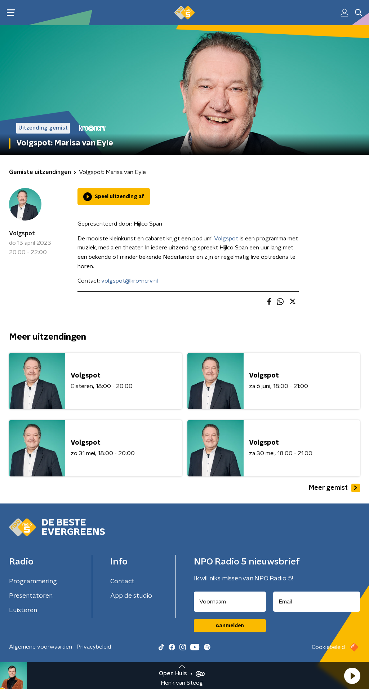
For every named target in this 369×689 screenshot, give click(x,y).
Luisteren (23, 610)
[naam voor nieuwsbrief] (230, 602)
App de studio (131, 596)
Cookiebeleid (328, 647)
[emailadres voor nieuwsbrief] (316, 602)
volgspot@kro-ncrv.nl (129, 281)
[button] (352, 675)
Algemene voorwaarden (40, 647)
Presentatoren (31, 596)
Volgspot (22, 233)
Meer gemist (334, 488)
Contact (122, 581)
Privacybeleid (93, 647)
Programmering (33, 581)
